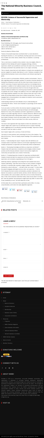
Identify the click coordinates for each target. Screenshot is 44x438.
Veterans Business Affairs (11, 330)
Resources (5, 319)
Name (5, 249)
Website (5, 267)
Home (4, 297)
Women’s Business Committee (12, 333)
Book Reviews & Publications (8, 198)
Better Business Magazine (11, 324)
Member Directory (7, 343)
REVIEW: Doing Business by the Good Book (11, 201)
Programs (7, 321)
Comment (6, 232)
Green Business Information (12, 327)
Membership (8, 309)
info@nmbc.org (5, 397)
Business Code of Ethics (11, 312)
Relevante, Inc (26, 201)
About (4, 301)
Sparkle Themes (34, 436)
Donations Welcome (10, 306)
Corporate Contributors (11, 315)
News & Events (7, 340)
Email (5, 258)
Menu (5, 13)
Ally (13, 28)
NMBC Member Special (9, 337)
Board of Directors (9, 303)
